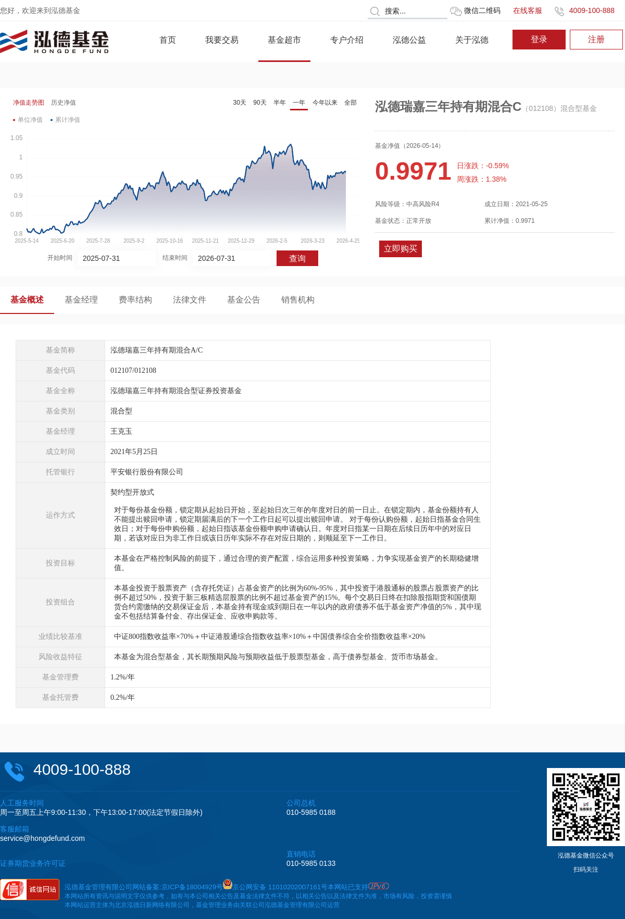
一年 (299, 102)
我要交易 (222, 39)
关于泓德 (472, 39)
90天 (259, 102)
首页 (167, 39)
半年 (279, 102)
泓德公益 (409, 39)
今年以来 (325, 102)
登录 (539, 39)
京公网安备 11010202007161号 (280, 887)
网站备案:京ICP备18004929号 (177, 887)
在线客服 (527, 10)
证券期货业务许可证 (33, 863)
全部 (350, 102)
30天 (239, 102)
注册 (596, 39)
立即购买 (400, 248)
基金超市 (284, 39)
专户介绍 (347, 39)
